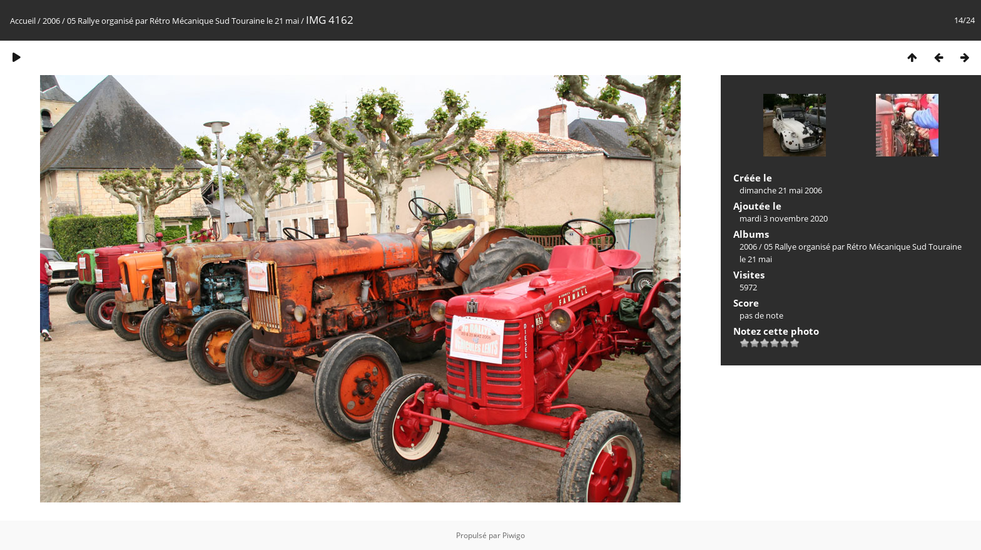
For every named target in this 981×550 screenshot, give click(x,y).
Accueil (23, 20)
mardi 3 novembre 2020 (784, 218)
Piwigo (513, 535)
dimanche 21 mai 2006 (781, 190)
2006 (51, 20)
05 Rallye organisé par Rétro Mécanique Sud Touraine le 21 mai (183, 20)
